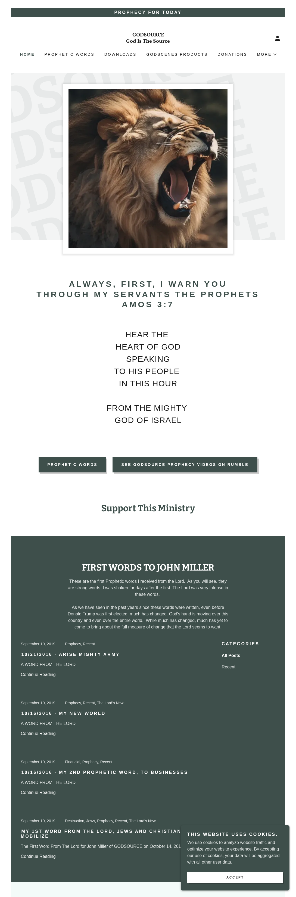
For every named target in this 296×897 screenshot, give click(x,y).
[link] (148, 41)
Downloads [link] (120, 54)
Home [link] (27, 54)
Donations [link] (232, 54)
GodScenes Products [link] (177, 54)
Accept (235, 877)
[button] (277, 38)
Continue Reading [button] (38, 674)
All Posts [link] (231, 655)
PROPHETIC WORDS (72, 464)
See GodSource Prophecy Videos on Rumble (184, 464)
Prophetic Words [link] (70, 54)
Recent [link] (229, 667)
